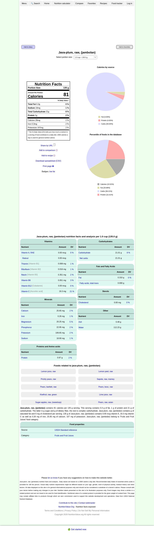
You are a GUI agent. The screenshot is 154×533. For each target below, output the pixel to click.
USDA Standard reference (66, 430)
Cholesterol (83, 302)
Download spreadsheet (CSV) (48, 161)
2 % (72, 275)
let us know (53, 478)
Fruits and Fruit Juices (64, 435)
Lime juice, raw (105, 395)
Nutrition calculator (62, 3)
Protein (24, 358)
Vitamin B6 (26, 280)
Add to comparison (47, 150)
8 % (128, 253)
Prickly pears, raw (48, 379)
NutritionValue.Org (66, 507)
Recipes (103, 3)
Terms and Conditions (53, 511)
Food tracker (117, 3)
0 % (72, 253)
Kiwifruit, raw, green (48, 395)
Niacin (24, 275)
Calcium (24, 311)
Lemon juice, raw (48, 371)
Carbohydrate (84, 253)
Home (46, 3)
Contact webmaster (87, 503)
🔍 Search (35, 3)
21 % (72, 291)
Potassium (25, 333)
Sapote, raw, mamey (105, 379)
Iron (23, 316)
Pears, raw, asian (105, 402)
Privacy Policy (71, 511)
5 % (71, 322)
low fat (52, 171)
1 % (72, 264)
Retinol (25, 258)
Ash (80, 322)
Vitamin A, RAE (27, 253)
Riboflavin (25, 269)
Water (81, 327)
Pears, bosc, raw (105, 387)
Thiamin (24, 264)
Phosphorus (26, 327)
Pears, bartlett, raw (48, 387)
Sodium (24, 338)
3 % (72, 280)
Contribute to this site (68, 503)
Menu (24, 3)
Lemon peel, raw (106, 371)
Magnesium (26, 322)
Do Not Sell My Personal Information (94, 511)
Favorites (92, 3)
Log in (129, 3)
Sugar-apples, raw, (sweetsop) (48, 402)
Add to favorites (124, 47)
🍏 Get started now (77, 529)
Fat (80, 278)
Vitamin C (25, 291)
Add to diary (28, 47)
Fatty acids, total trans (89, 283)
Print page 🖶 (48, 166)
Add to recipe (47, 156)
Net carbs (84, 258)
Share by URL (48, 146)
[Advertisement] (77, 24)
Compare (79, 3)
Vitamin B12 (26, 286)
